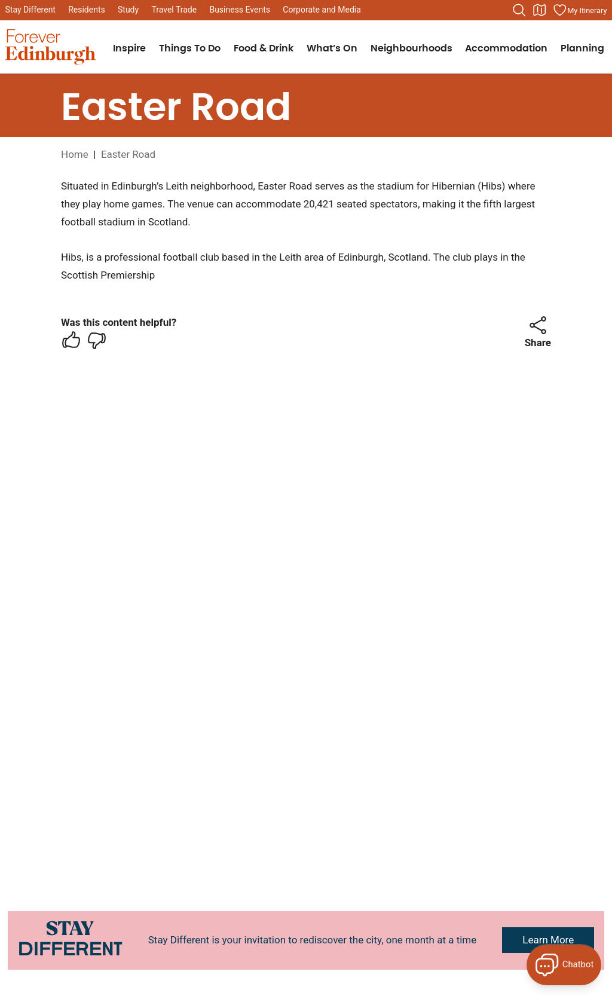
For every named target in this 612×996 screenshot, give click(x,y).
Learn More (548, 940)
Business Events (239, 9)
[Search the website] (519, 10)
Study (128, 9)
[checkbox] (71, 340)
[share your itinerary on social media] (538, 325)
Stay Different (30, 9)
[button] (538, 325)
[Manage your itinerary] (579, 10)
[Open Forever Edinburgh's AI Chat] (564, 965)
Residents (86, 9)
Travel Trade (174, 9)
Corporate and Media (322, 9)
